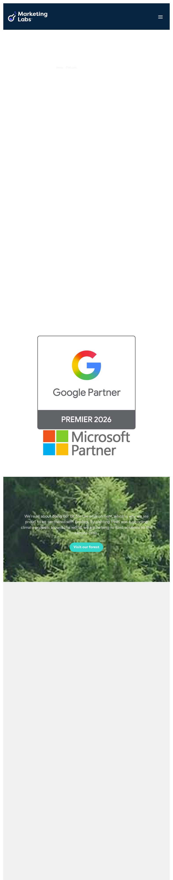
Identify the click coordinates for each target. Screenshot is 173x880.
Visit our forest (86, 547)
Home (59, 67)
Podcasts (71, 67)
